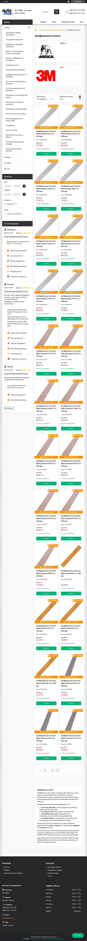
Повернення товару (55, 870)
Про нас (7, 169)
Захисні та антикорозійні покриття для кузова (14, 52)
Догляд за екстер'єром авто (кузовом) (16, 83)
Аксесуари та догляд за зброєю (14, 136)
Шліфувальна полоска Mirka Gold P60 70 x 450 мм (71, 573)
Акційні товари (53, 873)
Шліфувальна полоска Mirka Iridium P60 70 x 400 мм (46, 134)
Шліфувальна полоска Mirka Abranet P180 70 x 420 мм (71, 408)
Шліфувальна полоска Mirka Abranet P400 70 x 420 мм (46, 408)
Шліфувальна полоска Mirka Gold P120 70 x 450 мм (70, 628)
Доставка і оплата (54, 867)
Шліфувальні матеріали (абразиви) (53, 30)
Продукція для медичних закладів (15, 143)
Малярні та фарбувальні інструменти (14, 59)
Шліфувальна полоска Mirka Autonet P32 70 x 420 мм (46, 738)
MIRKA (62, 43)
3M (61, 67)
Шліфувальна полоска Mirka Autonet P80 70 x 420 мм (70, 683)
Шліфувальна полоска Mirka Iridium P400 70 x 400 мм (46, 188)
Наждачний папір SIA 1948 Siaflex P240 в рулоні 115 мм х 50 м (18, 324)
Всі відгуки (9, 408)
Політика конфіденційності (55, 939)
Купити (46, 154)
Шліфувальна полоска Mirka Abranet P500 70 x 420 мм (46, 463)
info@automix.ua (8, 918)
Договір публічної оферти (13, 873)
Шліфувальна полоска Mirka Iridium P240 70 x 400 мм (46, 243)
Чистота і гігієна (11, 130)
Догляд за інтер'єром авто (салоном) (15, 89)
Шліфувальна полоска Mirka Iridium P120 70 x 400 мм (70, 243)
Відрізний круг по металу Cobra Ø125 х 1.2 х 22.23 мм (18, 243)
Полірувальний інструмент (15, 70)
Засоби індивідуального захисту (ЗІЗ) (14, 120)
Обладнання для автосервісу (16, 109)
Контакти (7, 163)
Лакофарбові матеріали (14, 39)
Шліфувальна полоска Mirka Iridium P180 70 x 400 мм (46, 298)
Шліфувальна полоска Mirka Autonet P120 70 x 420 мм (71, 738)
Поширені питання (68, 22)
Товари (7, 27)
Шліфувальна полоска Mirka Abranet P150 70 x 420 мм (71, 518)
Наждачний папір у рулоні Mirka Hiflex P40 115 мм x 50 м (17, 318)
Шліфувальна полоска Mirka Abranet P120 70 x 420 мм (46, 518)
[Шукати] (56, 11)
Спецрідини (10, 125)
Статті (50, 876)
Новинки (43, 22)
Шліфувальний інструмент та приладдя (16, 76)
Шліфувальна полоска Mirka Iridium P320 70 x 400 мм (70, 134)
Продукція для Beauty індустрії (14, 150)
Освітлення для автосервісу (16, 114)
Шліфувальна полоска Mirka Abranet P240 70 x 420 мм (71, 463)
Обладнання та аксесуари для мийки (17, 96)
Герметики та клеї (12, 65)
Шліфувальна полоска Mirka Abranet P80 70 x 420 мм (46, 573)
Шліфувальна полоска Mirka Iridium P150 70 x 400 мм (70, 298)
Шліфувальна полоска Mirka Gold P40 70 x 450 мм (46, 683)
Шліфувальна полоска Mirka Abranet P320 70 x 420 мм (71, 353)
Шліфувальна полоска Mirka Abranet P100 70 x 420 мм (46, 353)
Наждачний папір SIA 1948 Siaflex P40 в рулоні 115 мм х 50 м (17, 312)
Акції (54, 22)
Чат (78, 935)
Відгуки (6, 870)
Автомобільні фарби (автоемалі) (13, 34)
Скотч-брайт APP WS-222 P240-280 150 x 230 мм (16, 387)
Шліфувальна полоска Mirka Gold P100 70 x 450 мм (46, 628)
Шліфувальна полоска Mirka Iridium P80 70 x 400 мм (70, 188)
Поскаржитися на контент (38, 939)
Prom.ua (53, 937)
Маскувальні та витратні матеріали (14, 103)
